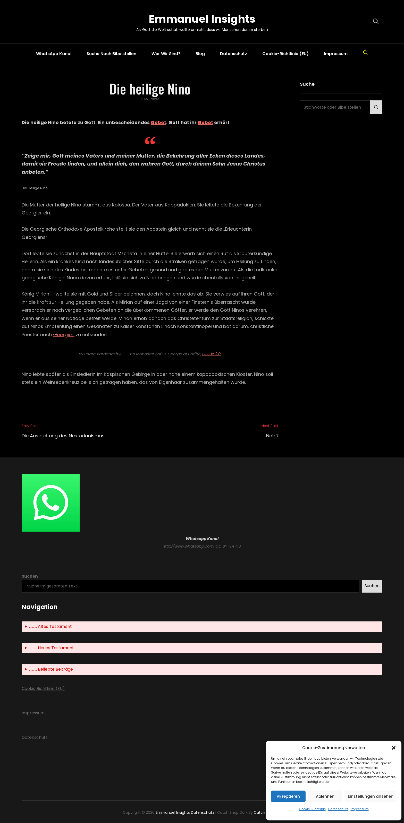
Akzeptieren (288, 796)
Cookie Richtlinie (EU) (43, 688)
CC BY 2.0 (211, 354)
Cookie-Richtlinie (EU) (285, 54)
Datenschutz (338, 809)
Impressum (360, 809)
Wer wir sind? (166, 54)
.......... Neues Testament (51, 648)
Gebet (158, 122)
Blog (200, 54)
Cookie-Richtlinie (312, 809)
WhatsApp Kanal (53, 54)
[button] (393, 747)
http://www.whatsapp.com (188, 546)
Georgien (63, 334)
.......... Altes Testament (50, 626)
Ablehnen (325, 796)
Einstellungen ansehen (370, 796)
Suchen (30, 576)
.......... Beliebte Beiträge (51, 669)
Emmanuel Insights (202, 19)
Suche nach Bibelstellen (111, 54)
